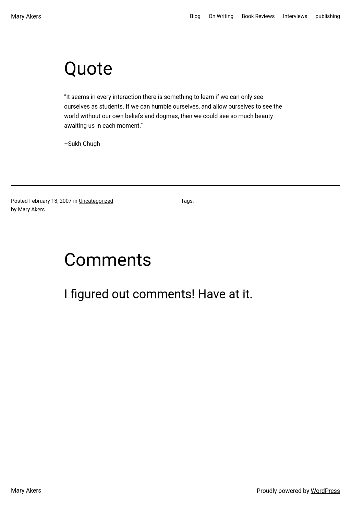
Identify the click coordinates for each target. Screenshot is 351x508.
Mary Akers (26, 16)
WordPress (325, 490)
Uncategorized (96, 201)
